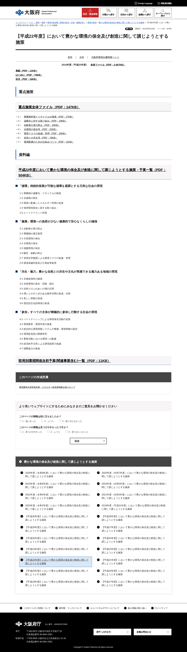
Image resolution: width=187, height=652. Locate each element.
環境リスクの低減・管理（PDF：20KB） (45, 133)
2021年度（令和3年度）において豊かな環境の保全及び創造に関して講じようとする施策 (134, 496)
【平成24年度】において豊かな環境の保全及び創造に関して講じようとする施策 (57, 551)
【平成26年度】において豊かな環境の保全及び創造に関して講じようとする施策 (57, 540)
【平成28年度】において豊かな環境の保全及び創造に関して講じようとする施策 (57, 529)
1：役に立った (29, 421)
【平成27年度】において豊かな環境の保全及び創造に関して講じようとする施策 (133, 529)
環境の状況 (92, 23)
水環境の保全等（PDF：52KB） (41, 129)
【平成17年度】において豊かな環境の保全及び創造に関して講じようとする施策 (133, 583)
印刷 (130, 29)
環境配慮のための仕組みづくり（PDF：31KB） (49, 142)
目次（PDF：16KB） (27, 79)
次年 (81, 57)
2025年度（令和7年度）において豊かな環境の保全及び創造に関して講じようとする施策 (134, 475)
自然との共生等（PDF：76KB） (41, 137)
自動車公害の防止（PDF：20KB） (42, 125)
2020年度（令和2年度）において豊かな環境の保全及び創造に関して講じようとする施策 (57, 507)
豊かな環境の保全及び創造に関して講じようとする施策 (121, 23)
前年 (70, 57)
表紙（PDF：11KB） (27, 70)
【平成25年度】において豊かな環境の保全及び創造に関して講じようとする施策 (133, 540)
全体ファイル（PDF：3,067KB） (108, 65)
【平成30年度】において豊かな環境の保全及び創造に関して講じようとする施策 (57, 518)
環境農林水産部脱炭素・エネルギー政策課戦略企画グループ (47, 387)
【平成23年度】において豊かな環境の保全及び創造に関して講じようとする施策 (133, 551)
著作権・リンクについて (70, 608)
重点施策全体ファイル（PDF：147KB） (49, 107)
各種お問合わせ (144, 632)
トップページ (21, 23)
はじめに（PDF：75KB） (29, 75)
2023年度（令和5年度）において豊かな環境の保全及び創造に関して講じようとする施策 (134, 485)
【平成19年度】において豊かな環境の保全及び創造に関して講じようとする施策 (133, 573)
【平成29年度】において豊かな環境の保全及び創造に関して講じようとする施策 (133, 518)
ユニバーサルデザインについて (104, 608)
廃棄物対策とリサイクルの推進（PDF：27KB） (49, 116)
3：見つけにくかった (78, 432)
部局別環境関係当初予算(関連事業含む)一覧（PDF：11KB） (64, 361)
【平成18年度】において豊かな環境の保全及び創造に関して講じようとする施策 (57, 583)
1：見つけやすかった (32, 432)
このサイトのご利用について (37, 608)
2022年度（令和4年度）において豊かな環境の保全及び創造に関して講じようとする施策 (57, 496)
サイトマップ (161, 608)
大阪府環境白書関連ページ (105, 57)
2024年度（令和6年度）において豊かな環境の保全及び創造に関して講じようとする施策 (57, 485)
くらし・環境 (34, 23)
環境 (43, 23)
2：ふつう (49, 421)
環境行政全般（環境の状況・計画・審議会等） (66, 23)
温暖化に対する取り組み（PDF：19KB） (45, 121)
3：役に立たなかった (72, 421)
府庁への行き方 (103, 632)
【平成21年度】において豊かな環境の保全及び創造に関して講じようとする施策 (133, 562)
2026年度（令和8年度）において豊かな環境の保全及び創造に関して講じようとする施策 (57, 475)
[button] (143, 3)
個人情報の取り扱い (137, 608)
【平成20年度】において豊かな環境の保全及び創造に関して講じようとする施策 (57, 573)
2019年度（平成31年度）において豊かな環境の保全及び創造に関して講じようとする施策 (134, 507)
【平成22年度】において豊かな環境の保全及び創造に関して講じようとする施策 (57, 562)
